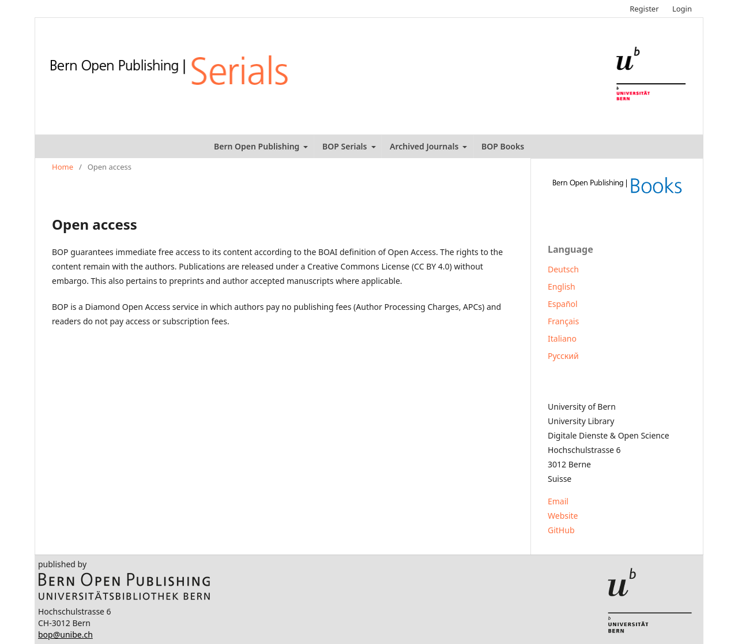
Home (62, 167)
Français (563, 321)
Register (644, 8)
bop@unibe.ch (65, 634)
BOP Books (502, 146)
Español (563, 303)
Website (563, 515)
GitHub (561, 530)
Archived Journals (425, 146)
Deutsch (563, 269)
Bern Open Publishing (258, 146)
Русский (563, 355)
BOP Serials (345, 146)
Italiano (562, 338)
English (561, 286)
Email (558, 501)
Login (682, 8)
